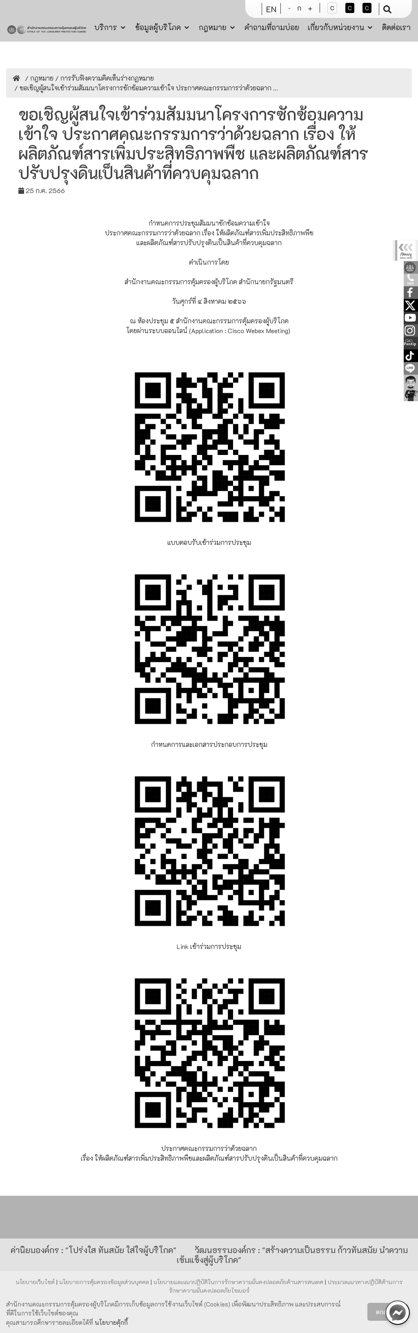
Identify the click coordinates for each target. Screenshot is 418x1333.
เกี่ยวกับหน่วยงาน (336, 27)
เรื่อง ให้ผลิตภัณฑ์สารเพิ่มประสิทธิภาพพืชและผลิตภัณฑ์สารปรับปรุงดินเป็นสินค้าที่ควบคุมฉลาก (209, 1158)
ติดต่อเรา (396, 27)
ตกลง (383, 1312)
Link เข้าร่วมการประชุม (209, 946)
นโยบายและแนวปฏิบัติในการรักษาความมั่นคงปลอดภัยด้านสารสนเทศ (239, 1282)
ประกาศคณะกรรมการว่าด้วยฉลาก (209, 1148)
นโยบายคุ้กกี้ (111, 1322)
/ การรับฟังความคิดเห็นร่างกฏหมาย (103, 78)
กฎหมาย (213, 27)
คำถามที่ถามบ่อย (272, 27)
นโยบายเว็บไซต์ (36, 1282)
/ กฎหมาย (38, 78)
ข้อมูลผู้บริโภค (158, 27)
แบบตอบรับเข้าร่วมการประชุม (209, 542)
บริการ (105, 27)
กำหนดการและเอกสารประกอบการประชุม (209, 744)
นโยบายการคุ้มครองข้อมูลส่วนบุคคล (105, 1282)
